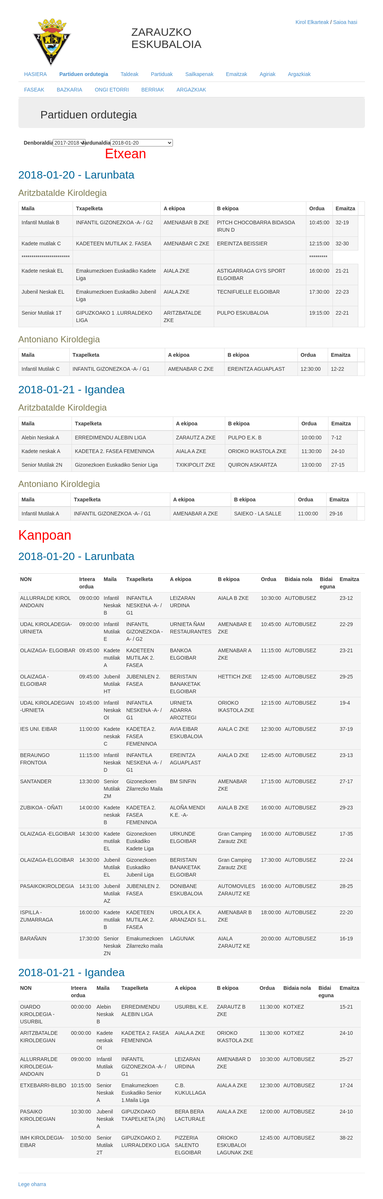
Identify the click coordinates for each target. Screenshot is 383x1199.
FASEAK (34, 90)
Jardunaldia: (93, 143)
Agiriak (267, 74)
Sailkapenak (199, 74)
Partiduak (162, 74)
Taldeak (129, 74)
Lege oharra (32, 1184)
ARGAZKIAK (191, 90)
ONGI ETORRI (112, 90)
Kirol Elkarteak (313, 22)
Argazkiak (299, 74)
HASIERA (35, 74)
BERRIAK (153, 90)
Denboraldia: (35, 143)
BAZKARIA (69, 90)
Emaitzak (236, 74)
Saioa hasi (345, 22)
